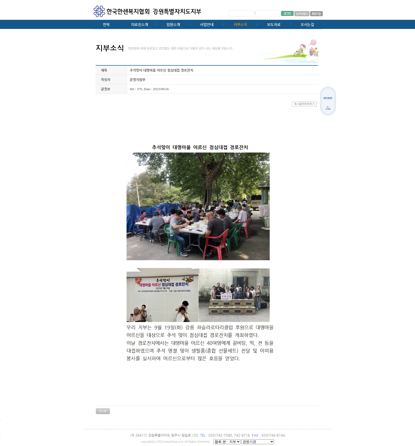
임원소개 (173, 24)
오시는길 (307, 24)
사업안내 (206, 24)
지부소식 (240, 24)
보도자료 (274, 24)
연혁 (106, 24)
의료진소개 (139, 24)
